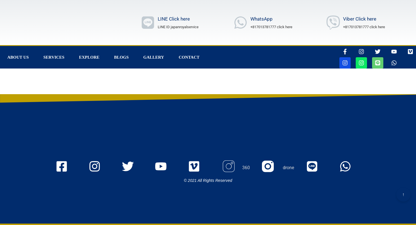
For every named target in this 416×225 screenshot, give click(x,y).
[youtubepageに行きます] (394, 51)
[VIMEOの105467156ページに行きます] (410, 51)
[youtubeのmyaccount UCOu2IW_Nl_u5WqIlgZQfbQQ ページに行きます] (165, 167)
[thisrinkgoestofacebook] (345, 51)
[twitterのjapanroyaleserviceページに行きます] (132, 167)
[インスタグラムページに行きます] (361, 51)
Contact (189, 57)
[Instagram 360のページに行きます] (235, 167)
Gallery (153, 57)
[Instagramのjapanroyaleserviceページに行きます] (99, 167)
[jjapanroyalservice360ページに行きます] (345, 63)
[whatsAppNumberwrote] (240, 23)
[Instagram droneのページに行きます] (278, 167)
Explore (89, 57)
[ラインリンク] (148, 23)
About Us (18, 57)
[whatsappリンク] (394, 63)
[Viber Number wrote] (333, 23)
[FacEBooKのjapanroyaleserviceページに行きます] (66, 167)
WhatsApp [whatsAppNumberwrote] (261, 19)
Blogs (121, 57)
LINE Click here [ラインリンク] (174, 19)
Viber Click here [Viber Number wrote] (359, 19)
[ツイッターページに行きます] (377, 51)
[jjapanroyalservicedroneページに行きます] (361, 63)
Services (53, 57)
